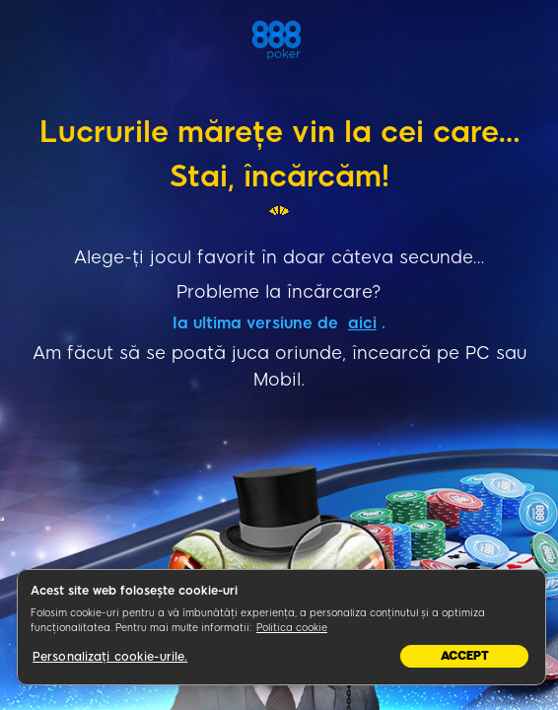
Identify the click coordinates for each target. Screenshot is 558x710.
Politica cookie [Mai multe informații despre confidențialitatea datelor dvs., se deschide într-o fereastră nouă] (291, 627)
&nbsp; (2, 519)
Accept (465, 656)
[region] (281, 627)
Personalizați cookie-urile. (110, 657)
